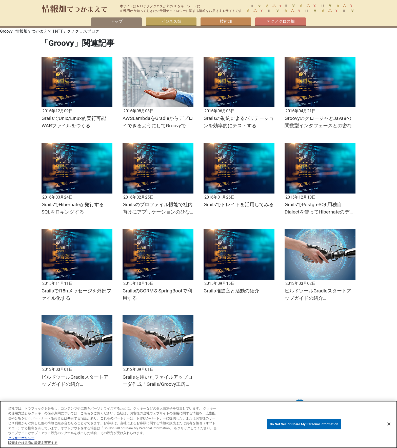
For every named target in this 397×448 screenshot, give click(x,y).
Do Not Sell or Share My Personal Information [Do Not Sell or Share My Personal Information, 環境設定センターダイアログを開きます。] (304, 424)
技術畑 (226, 21)
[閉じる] (388, 424)
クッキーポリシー (21, 438)
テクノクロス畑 (280, 21)
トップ (116, 21)
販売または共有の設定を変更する (32, 443)
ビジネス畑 (171, 21)
